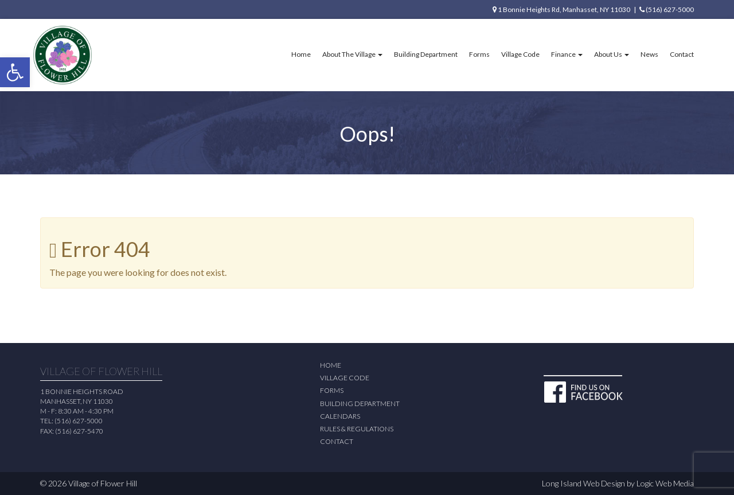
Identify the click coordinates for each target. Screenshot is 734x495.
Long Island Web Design (583, 483)
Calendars (340, 416)
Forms (479, 54)
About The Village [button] (352, 54)
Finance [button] (567, 54)
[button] (15, 72)
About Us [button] (611, 54)
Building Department (426, 54)
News (649, 54)
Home (301, 54)
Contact (682, 54)
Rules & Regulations (356, 428)
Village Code (520, 54)
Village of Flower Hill (102, 483)
